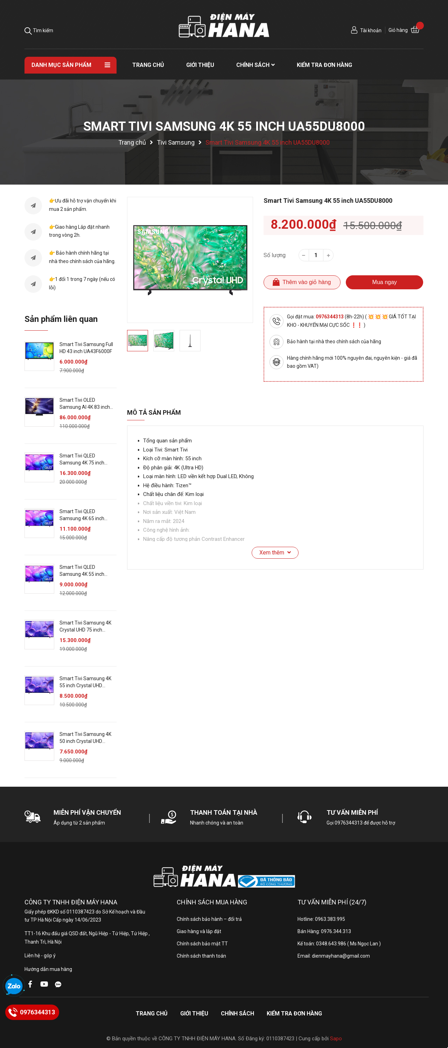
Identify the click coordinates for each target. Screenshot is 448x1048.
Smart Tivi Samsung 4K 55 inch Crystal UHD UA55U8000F (85, 685)
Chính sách (237, 1013)
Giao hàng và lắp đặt (199, 931)
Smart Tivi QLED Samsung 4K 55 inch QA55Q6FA (81, 574)
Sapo (336, 1038)
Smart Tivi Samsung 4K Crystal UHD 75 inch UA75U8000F (85, 629)
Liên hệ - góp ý (40, 955)
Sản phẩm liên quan (61, 319)
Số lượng (275, 255)
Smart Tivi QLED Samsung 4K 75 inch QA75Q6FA (81, 462)
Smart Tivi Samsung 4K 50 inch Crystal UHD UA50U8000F (85, 741)
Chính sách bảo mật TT (202, 943)
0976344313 (330, 316)
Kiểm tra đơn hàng (294, 1013)
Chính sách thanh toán (201, 956)
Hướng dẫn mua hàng (48, 969)
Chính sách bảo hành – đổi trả (209, 919)
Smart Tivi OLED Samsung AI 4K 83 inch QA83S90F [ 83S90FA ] (84, 406)
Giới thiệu (194, 1013)
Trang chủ (152, 1013)
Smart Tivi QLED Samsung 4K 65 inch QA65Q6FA (81, 518)
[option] (190, 260)
